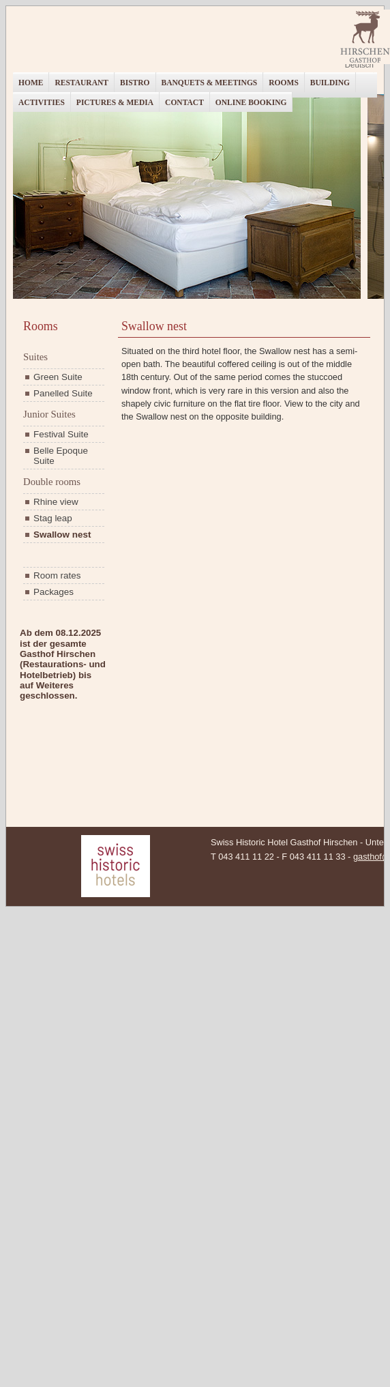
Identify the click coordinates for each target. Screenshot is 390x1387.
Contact (184, 102)
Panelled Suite (63, 393)
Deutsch (359, 65)
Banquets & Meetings (210, 82)
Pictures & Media (114, 102)
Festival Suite (61, 434)
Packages (53, 592)
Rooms (284, 82)
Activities (41, 102)
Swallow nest (62, 534)
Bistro (135, 82)
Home (30, 82)
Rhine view (55, 502)
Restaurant (81, 82)
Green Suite (57, 377)
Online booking (251, 102)
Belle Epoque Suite (60, 456)
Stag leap (52, 518)
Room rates (56, 575)
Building (330, 82)
